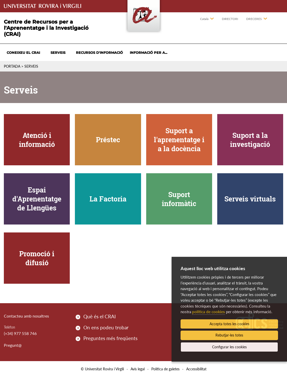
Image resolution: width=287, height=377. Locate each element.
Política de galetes (165, 369)
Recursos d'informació (99, 52)
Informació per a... (148, 52)
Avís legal (138, 369)
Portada (12, 66)
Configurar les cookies (229, 347)
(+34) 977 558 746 (20, 333)
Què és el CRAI (99, 316)
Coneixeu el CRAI (23, 52)
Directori (230, 19)
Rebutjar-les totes (229, 335)
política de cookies (208, 311)
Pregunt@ (13, 345)
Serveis (58, 52)
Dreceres (254, 19)
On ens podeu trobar (105, 327)
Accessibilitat (196, 369)
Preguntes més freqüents (110, 338)
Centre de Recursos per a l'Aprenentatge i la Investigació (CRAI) (46, 28)
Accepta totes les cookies (229, 324)
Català (204, 19)
